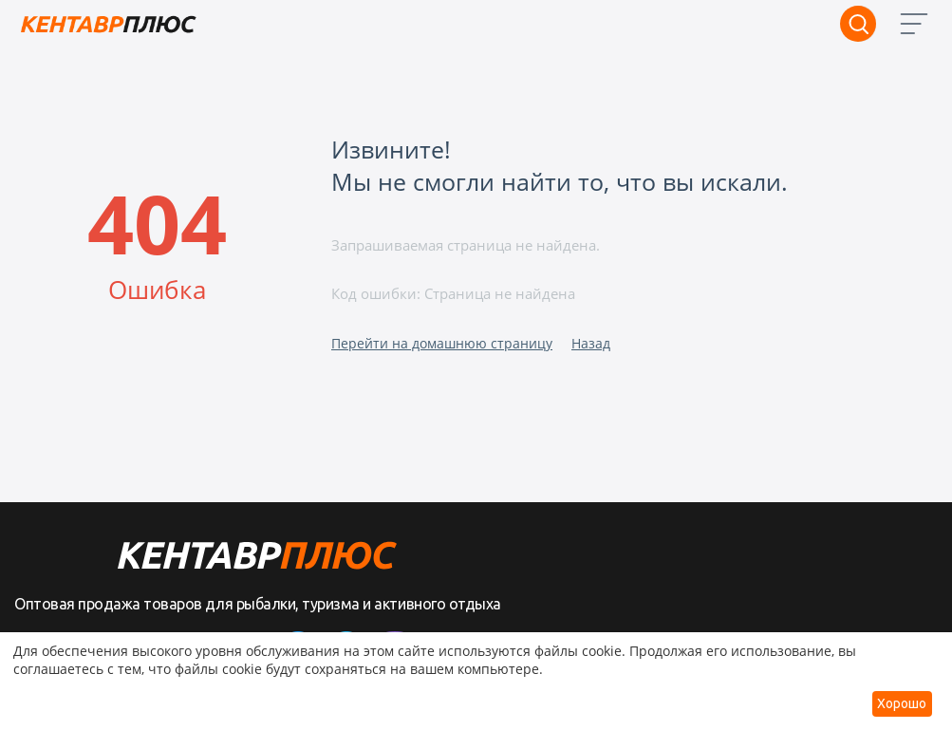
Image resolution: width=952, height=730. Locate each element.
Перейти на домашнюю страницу (441, 343)
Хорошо (901, 703)
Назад (590, 343)
